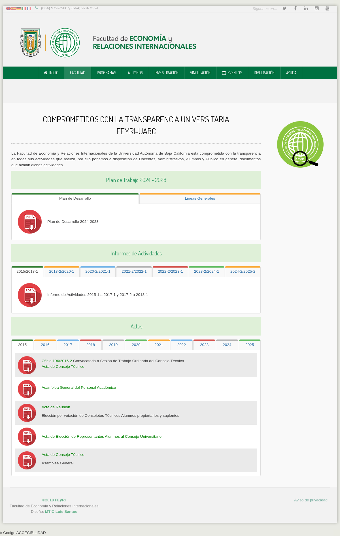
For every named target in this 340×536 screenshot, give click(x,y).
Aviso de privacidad (311, 496)
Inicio (53, 72)
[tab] (75, 197)
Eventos (235, 72)
